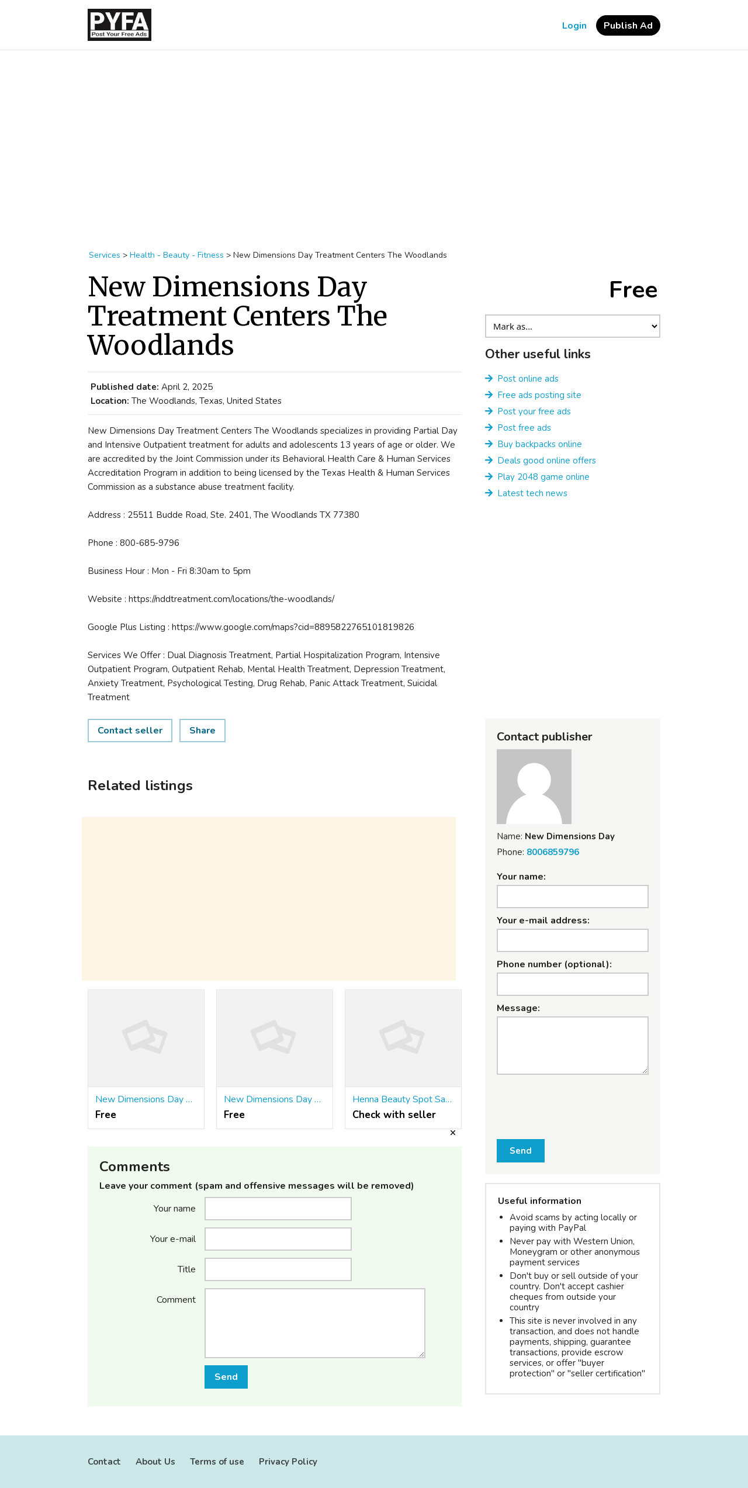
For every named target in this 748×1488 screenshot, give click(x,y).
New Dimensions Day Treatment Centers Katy (146, 1099)
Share (202, 730)
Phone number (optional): (554, 964)
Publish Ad (628, 25)
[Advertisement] (374, 144)
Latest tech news (532, 493)
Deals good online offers (546, 460)
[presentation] (573, 1100)
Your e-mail (173, 1238)
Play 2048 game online (543, 477)
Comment (176, 1299)
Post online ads (528, 379)
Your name (175, 1208)
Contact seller (130, 730)
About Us (155, 1462)
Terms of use (217, 1462)
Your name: (521, 876)
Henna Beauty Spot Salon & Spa (403, 1099)
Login (574, 25)
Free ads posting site (539, 395)
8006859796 (553, 852)
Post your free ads (534, 411)
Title (187, 1269)
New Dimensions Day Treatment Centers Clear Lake (274, 1099)
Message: (518, 1008)
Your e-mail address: (543, 920)
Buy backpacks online (539, 444)
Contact (104, 1462)
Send (226, 1377)
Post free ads (524, 428)
